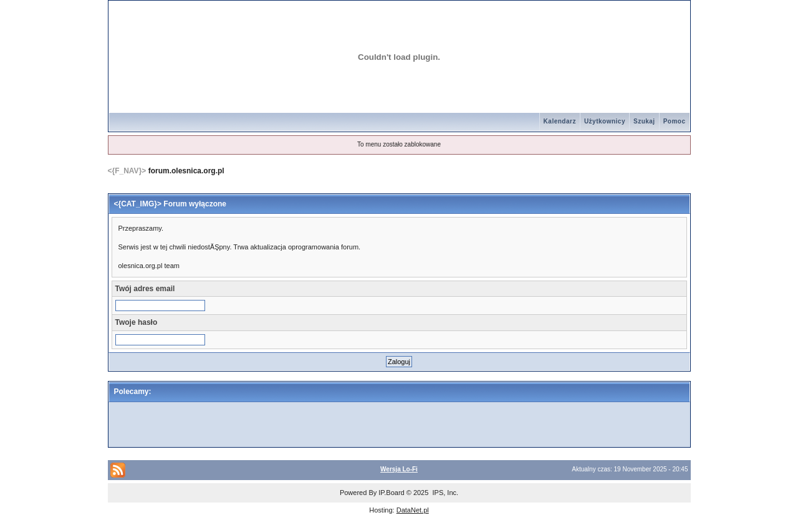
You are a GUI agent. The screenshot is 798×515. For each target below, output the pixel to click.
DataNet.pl (413, 510)
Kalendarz (560, 121)
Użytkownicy (604, 121)
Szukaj (644, 121)
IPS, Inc (444, 492)
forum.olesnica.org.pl (186, 170)
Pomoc (674, 121)
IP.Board (391, 492)
